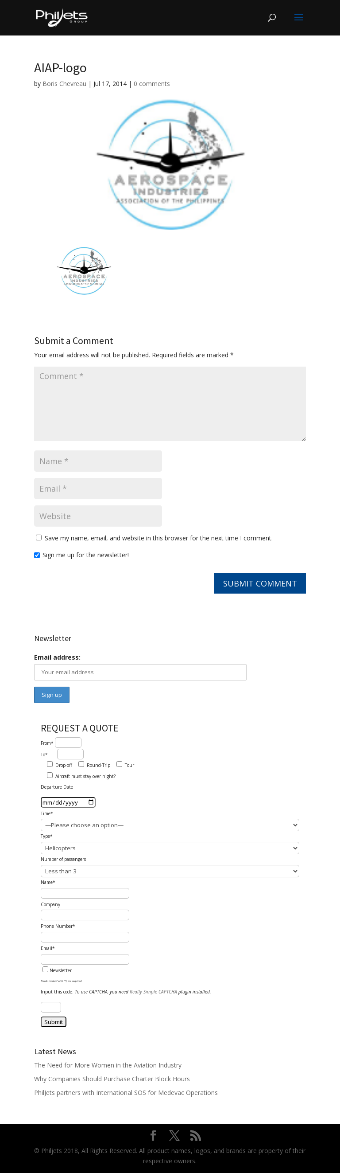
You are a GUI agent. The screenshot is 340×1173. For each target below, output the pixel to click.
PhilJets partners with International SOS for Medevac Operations (126, 1092)
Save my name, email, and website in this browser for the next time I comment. (159, 538)
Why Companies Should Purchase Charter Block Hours (112, 1079)
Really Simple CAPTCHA (153, 992)
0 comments (152, 83)
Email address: (57, 657)
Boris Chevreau (64, 83)
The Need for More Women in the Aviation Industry (108, 1065)
